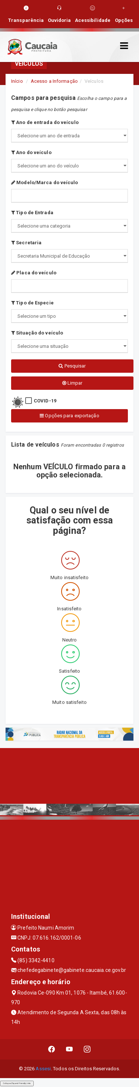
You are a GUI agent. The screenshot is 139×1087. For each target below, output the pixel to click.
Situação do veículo (37, 333)
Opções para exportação (69, 415)
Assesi (43, 1068)
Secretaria (26, 242)
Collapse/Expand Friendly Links (17, 1083)
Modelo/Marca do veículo (44, 182)
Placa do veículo (33, 272)
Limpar (72, 383)
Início (17, 81)
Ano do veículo (31, 152)
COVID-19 (45, 401)
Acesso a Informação (54, 81)
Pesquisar (72, 366)
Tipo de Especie (32, 303)
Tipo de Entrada (32, 212)
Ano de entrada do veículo (45, 122)
